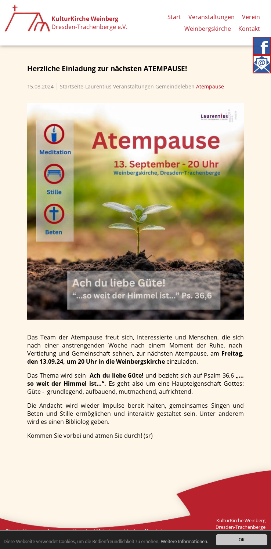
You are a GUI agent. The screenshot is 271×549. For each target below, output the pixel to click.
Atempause (210, 86)
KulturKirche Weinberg (84, 19)
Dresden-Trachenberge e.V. (89, 27)
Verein (251, 17)
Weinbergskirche (207, 29)
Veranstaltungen (211, 17)
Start (174, 17)
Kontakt (249, 29)
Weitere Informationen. (185, 542)
